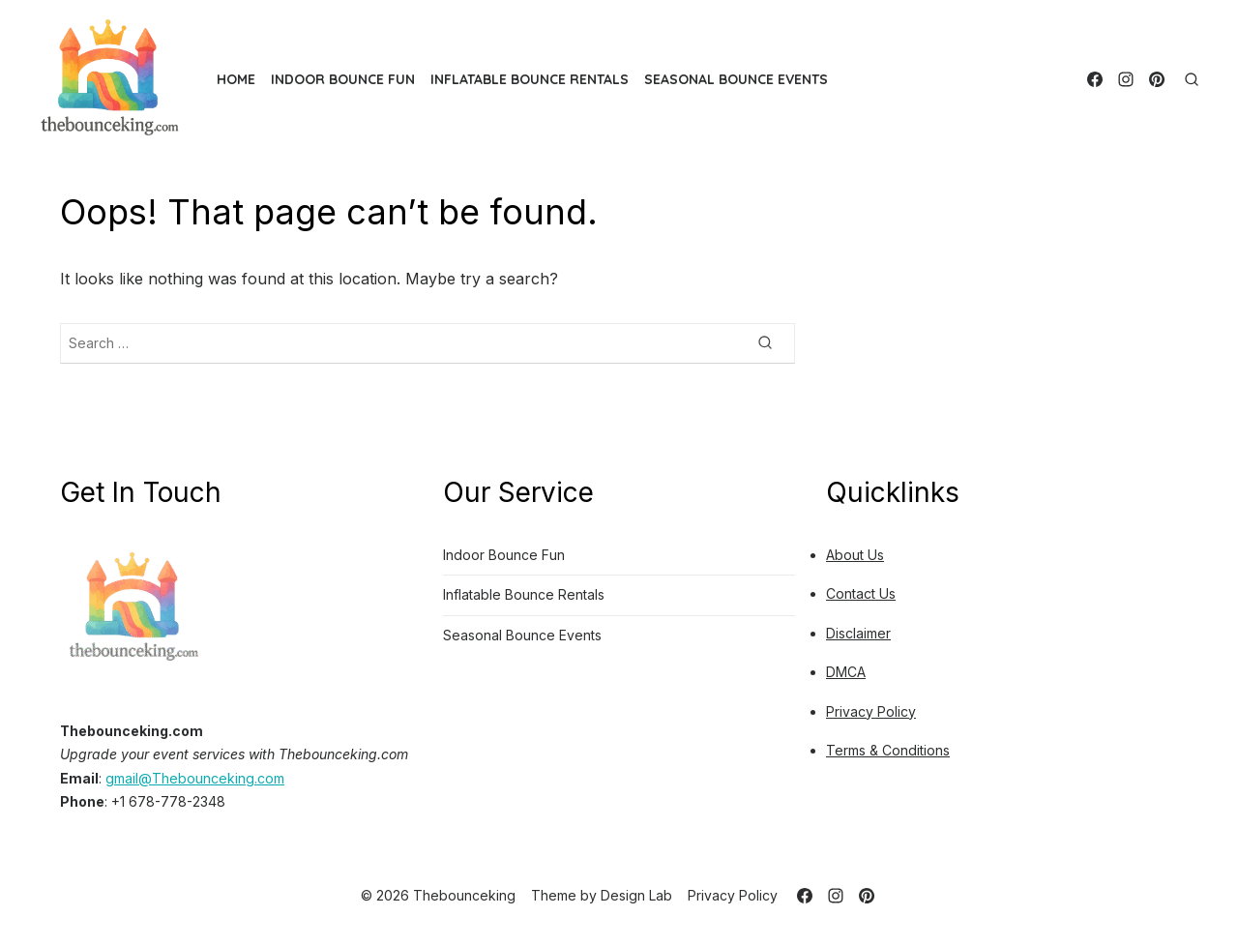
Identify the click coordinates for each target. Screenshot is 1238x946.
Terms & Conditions (888, 750)
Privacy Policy (871, 711)
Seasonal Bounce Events (736, 79)
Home (236, 79)
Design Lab (636, 895)
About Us (855, 555)
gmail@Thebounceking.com (194, 778)
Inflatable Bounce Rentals (529, 79)
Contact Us (861, 593)
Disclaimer (858, 633)
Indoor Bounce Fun (343, 79)
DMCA (846, 672)
